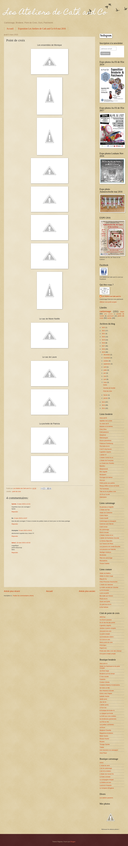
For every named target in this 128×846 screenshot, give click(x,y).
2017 (103, 346)
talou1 (14, 542)
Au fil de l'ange (104, 671)
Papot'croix (103, 648)
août (105, 367)
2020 (103, 337)
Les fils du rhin (104, 722)
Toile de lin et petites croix (108, 491)
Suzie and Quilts (105, 601)
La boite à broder (105, 777)
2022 (103, 330)
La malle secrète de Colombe (109, 587)
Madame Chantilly (105, 730)
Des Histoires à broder (107, 690)
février (106, 395)
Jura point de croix (105, 631)
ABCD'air (103, 617)
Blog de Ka (103, 579)
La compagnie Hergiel (107, 779)
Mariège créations (105, 552)
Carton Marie (104, 515)
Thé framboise (104, 489)
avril (105, 379)
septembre (107, 364)
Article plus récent (12, 591)
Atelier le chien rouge (106, 576)
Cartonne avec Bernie (107, 524)
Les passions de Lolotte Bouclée (110, 546)
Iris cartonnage (104, 529)
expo (122, 312)
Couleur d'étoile (105, 682)
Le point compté (105, 634)
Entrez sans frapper (106, 693)
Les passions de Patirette (108, 549)
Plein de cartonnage (106, 558)
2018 (103, 343)
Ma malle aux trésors (106, 596)
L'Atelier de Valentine (106, 584)
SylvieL (14, 504)
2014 (103, 402)
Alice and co (103, 663)
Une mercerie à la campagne (109, 750)
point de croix (16, 491)
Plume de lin (104, 599)
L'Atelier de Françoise (106, 460)
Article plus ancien (87, 591)
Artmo (101, 762)
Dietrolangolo (104, 438)
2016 (103, 349)
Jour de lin (103, 702)
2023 (103, 327)
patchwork (110, 316)
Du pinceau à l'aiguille (107, 507)
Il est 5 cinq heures (106, 449)
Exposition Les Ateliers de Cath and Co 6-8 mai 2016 (42, 28)
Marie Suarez (104, 736)
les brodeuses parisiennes (108, 719)
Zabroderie (103, 497)
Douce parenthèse (105, 440)
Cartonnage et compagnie (108, 521)
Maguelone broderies (106, 733)
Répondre (15, 512)
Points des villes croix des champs (110, 651)
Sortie (105, 385)
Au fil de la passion (106, 620)
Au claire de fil (104, 423)
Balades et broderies (106, 426)
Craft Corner (104, 527)
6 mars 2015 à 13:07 (20, 518)
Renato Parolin (104, 739)
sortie (109, 318)
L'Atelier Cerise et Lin (106, 457)
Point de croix (107, 391)
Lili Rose (102, 727)
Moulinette (103, 555)
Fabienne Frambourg (106, 443)
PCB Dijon (103, 645)
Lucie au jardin (104, 593)
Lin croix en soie (105, 639)
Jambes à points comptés (108, 628)
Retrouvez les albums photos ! (110, 829)
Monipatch (103, 474)
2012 (103, 408)
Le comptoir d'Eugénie (107, 788)
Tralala (102, 747)
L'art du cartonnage (106, 768)
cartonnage (105, 311)
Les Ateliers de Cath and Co (55, 13)
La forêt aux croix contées (108, 716)
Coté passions (104, 432)
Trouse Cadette (104, 563)
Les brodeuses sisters (107, 637)
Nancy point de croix (106, 642)
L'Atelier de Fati (105, 510)
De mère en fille (105, 688)
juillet (105, 370)
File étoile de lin (105, 446)
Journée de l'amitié (109, 388)
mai (105, 376)
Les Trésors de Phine (106, 543)
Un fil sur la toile (105, 494)
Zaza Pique (103, 753)
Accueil (10, 28)
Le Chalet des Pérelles (107, 463)
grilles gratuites (108, 314)
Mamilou (102, 466)
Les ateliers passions (106, 798)
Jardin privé (103, 699)
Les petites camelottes (107, 724)
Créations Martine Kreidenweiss (110, 685)
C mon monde (104, 676)
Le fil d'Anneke (104, 590)
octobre (106, 361)
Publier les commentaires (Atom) (23, 595)
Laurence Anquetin (106, 785)
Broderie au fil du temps (107, 673)
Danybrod (103, 435)
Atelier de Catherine (106, 512)
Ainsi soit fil (103, 418)
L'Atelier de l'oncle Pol (107, 774)
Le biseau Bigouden (106, 541)
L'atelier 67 (103, 455)
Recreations (103, 561)
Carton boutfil (104, 518)
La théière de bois (105, 782)
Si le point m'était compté (108, 654)
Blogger (72, 841)
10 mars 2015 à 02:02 (23, 542)
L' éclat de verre (105, 765)
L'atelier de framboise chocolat (109, 538)
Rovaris (102, 741)
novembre (107, 358)
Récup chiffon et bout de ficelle (109, 486)
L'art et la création (105, 771)
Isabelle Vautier (104, 696)
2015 (103, 352)
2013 (103, 405)
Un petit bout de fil (105, 604)
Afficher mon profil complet (108, 302)
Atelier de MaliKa (105, 573)
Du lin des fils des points (107, 622)
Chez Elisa (103, 429)
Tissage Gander (105, 744)
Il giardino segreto (105, 452)
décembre (107, 354)
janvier (106, 398)
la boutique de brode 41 (107, 710)
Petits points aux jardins (107, 483)
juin (105, 373)
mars (105, 382)
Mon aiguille (103, 472)
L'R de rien (103, 707)
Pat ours (102, 480)
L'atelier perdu (104, 705)
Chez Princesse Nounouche (108, 582)
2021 (103, 333)
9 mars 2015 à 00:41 (25, 530)
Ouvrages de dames (106, 477)
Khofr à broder (104, 532)
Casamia (102, 679)
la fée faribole (104, 607)
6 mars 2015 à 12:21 (23, 504)
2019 (103, 340)
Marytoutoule (104, 469)
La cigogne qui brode (106, 713)
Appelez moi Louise (106, 421)
